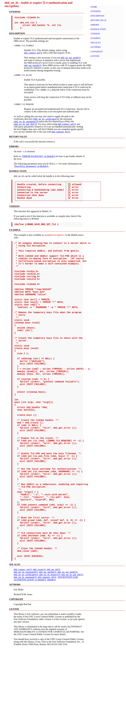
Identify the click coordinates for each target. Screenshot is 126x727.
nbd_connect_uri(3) (33, 56)
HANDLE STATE (98, 29)
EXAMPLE (96, 38)
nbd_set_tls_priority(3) (49, 653)
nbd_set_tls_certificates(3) (46, 123)
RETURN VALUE (98, 20)
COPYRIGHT (97, 51)
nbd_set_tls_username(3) (25, 125)
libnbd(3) (51, 659)
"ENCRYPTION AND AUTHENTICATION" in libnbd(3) (46, 657)
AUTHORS (96, 47)
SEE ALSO (95, 42)
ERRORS (95, 25)
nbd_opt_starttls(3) (32, 68)
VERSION (95, 33)
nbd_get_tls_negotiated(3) (26, 651)
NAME (94, 7)
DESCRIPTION (97, 16)
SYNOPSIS (96, 11)
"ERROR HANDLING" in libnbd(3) (38, 160)
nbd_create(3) (39, 648)
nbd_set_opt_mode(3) (71, 61)
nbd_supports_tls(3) (61, 136)
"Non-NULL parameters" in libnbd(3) (31, 170)
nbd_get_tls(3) (53, 648)
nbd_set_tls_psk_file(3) (25, 128)
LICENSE (95, 56)
